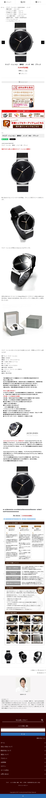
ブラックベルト (23, 14)
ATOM (25, 782)
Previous (3, 42)
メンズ (28, 7)
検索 (23, 2)
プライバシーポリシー (23, 785)
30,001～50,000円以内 (21, 17)
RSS (21, 782)
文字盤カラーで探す (11, 12)
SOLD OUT (23, 82)
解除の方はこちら (41, 738)
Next (42, 42)
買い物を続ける (41, 672)
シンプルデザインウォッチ (13, 21)
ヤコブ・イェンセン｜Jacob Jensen (15, 7)
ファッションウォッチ (12, 19)
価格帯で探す (9, 17)
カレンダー (17, 9)
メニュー (7, 2)
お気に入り (23, 73)
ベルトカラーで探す (11, 14)
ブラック (21, 12)
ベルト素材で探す (10, 16)
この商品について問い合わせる (38, 670)
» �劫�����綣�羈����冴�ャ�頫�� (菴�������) (19, 519)
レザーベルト (20, 16)
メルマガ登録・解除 (14, 782)
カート (38, 2)
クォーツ (21, 10)
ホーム (2, 7)
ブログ (7, 782)
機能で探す (9, 9)
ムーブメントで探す (11, 10)
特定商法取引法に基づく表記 (33, 782)
